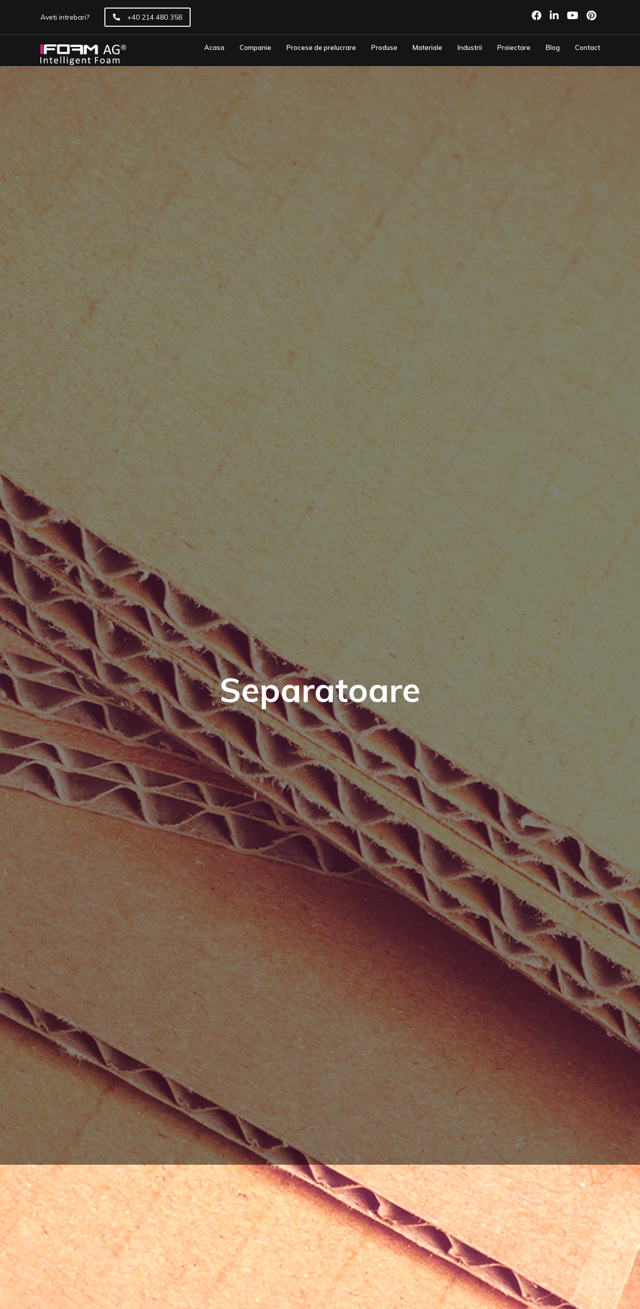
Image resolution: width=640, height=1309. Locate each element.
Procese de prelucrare (321, 47)
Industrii (469, 47)
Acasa (214, 47)
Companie (255, 47)
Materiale (427, 47)
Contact (587, 47)
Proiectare (514, 47)
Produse (384, 47)
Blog (553, 47)
